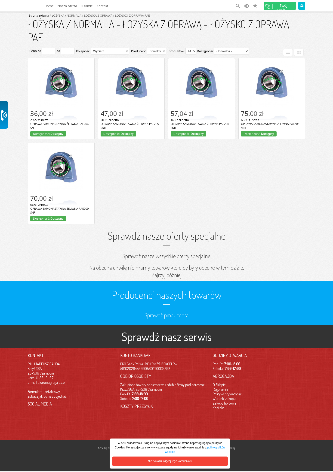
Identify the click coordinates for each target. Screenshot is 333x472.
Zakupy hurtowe (224, 403)
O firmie (87, 6)
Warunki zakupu (224, 398)
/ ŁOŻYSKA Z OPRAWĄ (96, 15)
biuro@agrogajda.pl (51, 382)
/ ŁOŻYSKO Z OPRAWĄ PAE (131, 15)
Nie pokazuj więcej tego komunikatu (170, 461)
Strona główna (39, 15)
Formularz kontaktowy (44, 391)
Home (49, 6)
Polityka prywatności (227, 394)
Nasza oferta (67, 6)
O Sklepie (219, 384)
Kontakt (102, 6)
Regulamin (220, 389)
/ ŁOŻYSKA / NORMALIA (65, 15)
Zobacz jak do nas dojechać (47, 396)
